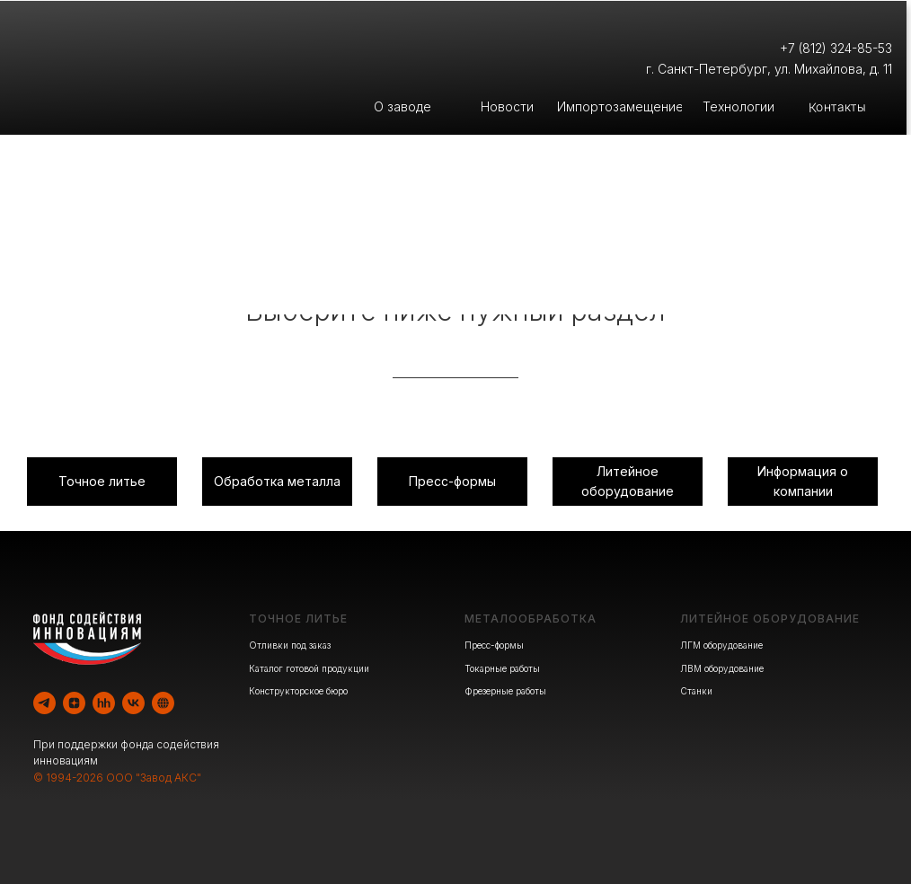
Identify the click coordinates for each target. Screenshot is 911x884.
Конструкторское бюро (298, 690)
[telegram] (44, 703)
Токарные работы (502, 668)
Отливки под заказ (290, 645)
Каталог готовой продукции (309, 668)
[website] (163, 703)
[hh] (104, 703)
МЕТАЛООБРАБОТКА (530, 618)
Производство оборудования (683, 270)
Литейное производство (228, 270)
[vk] (133, 703)
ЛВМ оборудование (722, 668)
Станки (696, 690)
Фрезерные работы (505, 690)
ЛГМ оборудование (721, 645)
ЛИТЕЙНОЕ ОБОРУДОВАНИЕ (770, 618)
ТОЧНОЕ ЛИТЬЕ (298, 618)
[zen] (74, 703)
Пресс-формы (494, 645)
